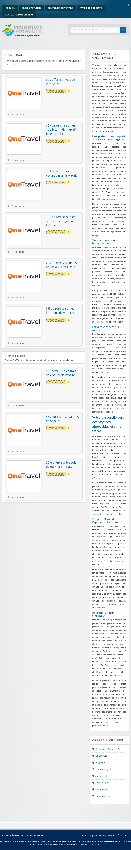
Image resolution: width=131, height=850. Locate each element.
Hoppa (98, 762)
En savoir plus (94, 844)
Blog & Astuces (31, 8)
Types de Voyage (89, 835)
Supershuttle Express (105, 749)
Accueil (10, 8)
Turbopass (100, 796)
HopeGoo (99, 783)
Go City (98, 756)
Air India (99, 776)
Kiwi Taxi (99, 789)
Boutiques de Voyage (60, 8)
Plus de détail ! (16, 114)
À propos (122, 835)
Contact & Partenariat (19, 15)
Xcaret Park (100, 769)
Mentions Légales (107, 835)
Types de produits (91, 8)
